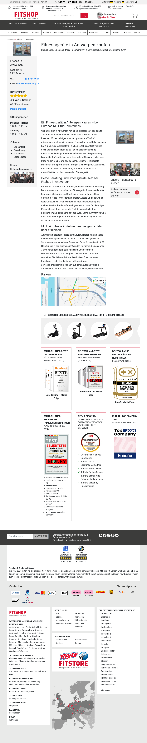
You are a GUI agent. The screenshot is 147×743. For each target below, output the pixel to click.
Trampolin (105, 630)
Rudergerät (106, 624)
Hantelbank (106, 637)
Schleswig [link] (33, 648)
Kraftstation (106, 627)
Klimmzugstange (108, 678)
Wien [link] (11, 674)
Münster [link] (21, 645)
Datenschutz (80, 613)
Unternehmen (15, 2)
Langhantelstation (109, 664)
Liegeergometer (108, 651)
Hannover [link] (13, 639)
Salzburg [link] (42, 671)
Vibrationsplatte (108, 685)
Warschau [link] (13, 720)
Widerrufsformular (63, 624)
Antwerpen (30, 41)
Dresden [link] (22, 633)
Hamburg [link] (36, 636)
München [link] (13, 645)
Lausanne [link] (24, 691)
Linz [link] (35, 671)
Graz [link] (11, 671)
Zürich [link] (31, 691)
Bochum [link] (43, 627)
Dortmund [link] (13, 633)
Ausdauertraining (18, 25)
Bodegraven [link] (25, 681)
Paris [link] (15, 706)
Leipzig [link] (25, 642)
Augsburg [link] (21, 627)
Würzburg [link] (23, 651)
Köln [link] (19, 642)
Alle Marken (106, 690)
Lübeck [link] (32, 642)
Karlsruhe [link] (32, 639)
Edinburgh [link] (13, 661)
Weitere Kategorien (129, 27)
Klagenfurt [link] (28, 671)
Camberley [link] (40, 658)
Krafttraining (39, 25)
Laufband (105, 620)
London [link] (30, 661)
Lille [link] (10, 706)
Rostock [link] (12, 648)
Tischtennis (106, 634)
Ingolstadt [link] (22, 639)
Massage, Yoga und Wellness (104, 27)
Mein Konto (131, 2)
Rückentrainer (107, 674)
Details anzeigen (18, 110)
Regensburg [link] (40, 645)
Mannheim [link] (40, 642)
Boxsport (105, 647)
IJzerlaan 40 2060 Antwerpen (18, 73)
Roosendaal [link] (24, 684)
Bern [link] (17, 691)
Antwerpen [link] (14, 699)
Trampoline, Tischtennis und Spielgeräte (68, 27)
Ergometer (105, 617)
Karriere (36, 2)
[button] (110, 139)
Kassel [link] (40, 639)
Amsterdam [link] (14, 681)
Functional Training (109, 668)
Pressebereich (81, 640)
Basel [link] (11, 691)
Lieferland (107, 2)
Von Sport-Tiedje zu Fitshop (21, 568)
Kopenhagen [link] (14, 713)
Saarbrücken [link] (22, 648)
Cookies (59, 617)
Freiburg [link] (27, 636)
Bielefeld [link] (35, 627)
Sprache (119, 2)
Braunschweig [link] (28, 630)
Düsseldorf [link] (31, 633)
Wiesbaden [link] (14, 651)
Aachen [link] (12, 627)
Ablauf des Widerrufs (79, 625)
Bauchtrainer (106, 671)
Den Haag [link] (35, 681)
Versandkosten (62, 620)
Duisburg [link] (41, 633)
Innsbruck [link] (18, 671)
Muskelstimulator (108, 681)
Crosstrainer (106, 613)
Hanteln (104, 644)
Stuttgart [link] (42, 648)
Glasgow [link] (22, 661)
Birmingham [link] (29, 658)
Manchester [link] (40, 661)
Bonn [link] (11, 630)
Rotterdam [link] (34, 684)
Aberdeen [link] (13, 658)
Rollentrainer (106, 658)
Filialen (20, 41)
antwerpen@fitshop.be (28, 85)
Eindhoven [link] (13, 684)
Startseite (11, 41)
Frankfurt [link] (19, 636)
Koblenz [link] (12, 642)
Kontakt (44, 2)
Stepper (104, 661)
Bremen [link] (38, 630)
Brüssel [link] (22, 699)
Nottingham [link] (14, 664)
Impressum (26, 2)
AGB (58, 613)
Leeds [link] (20, 658)
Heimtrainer (106, 654)
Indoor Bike (106, 641)
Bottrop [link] (18, 630)
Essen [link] (11, 636)
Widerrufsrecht (81, 620)
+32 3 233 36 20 (31, 81)
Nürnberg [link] (30, 645)
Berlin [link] (28, 627)
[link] (100, 536)
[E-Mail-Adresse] (20, 536)
